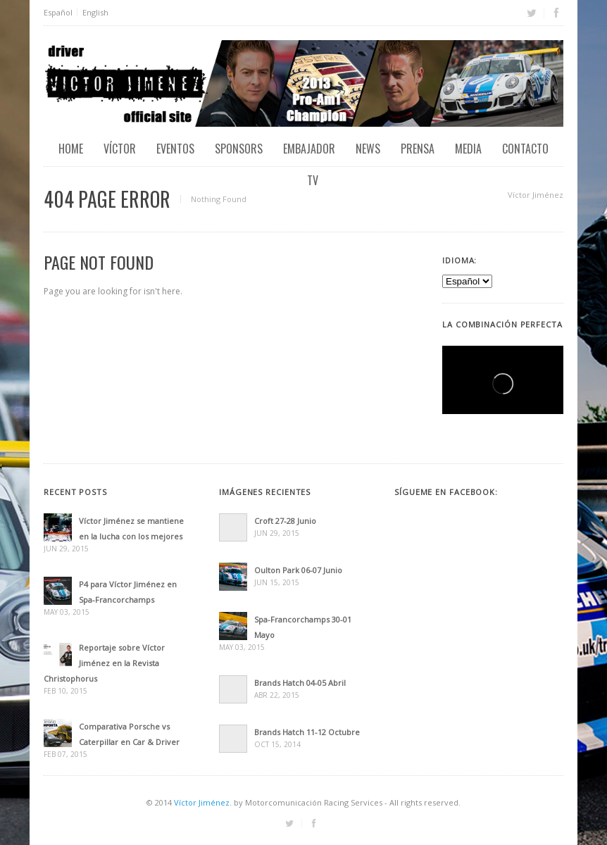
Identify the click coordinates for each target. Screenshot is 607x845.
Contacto (525, 148)
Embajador (309, 148)
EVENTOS (175, 148)
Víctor (120, 148)
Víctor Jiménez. (203, 802)
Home (70, 148)
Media (468, 148)
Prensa (417, 148)
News (368, 148)
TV (312, 180)
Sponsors (239, 148)
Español (58, 12)
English (95, 12)
